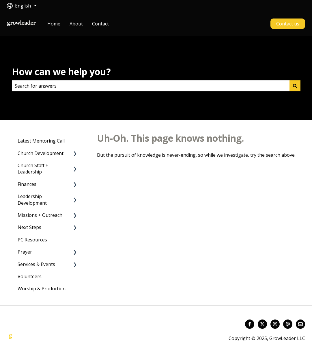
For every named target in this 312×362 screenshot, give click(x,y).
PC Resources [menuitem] (32, 240)
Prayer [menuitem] (25, 252)
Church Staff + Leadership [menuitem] (33, 168)
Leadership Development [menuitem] (32, 199)
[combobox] (150, 85)
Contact (100, 24)
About (76, 24)
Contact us (287, 24)
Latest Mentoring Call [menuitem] (41, 141)
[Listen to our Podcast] (287, 324)
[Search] (294, 85)
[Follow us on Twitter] (262, 324)
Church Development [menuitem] (40, 153)
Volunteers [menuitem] (30, 276)
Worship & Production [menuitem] (42, 288)
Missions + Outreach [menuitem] (40, 215)
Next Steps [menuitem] (29, 227)
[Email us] (300, 324)
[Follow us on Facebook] (249, 324)
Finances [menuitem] (27, 184)
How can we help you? (61, 71)
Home (53, 24)
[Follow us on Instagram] (275, 324)
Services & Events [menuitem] (36, 264)
